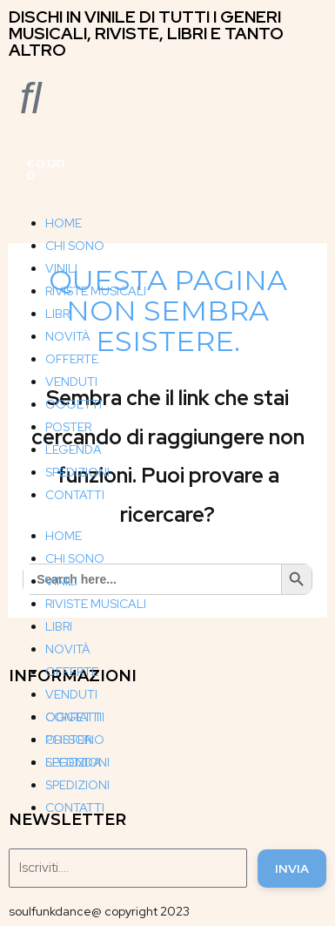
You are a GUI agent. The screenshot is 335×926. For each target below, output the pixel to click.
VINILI (61, 268)
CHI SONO (74, 245)
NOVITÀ (67, 336)
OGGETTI (73, 404)
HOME (63, 223)
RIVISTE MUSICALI (95, 291)
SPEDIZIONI (77, 472)
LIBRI (58, 313)
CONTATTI (74, 495)
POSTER (68, 427)
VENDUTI (71, 381)
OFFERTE (71, 359)
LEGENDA (73, 449)
